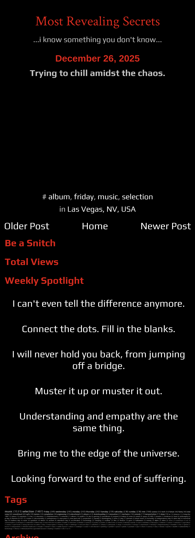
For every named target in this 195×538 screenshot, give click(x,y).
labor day (176, 518)
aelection (178, 522)
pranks (103, 522)
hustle (65, 522)
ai (169, 514)
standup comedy (129, 522)
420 (151, 516)
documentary (39, 518)
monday (76, 511)
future (171, 512)
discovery (39, 516)
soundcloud (17, 514)
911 (21, 518)
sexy (156, 526)
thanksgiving (106, 518)
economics (127, 524)
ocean (86, 526)
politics (82, 516)
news (131, 516)
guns (130, 520)
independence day (163, 518)
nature (71, 526)
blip (43, 524)
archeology (87, 520)
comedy (137, 514)
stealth (175, 526)
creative (107, 520)
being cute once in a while (31, 524)
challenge (73, 524)
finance (122, 520)
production (87, 518)
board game (52, 524)
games (186, 524)
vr (67, 528)
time (116, 518)
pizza (118, 526)
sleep (162, 514)
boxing (60, 524)
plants (124, 526)
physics (87, 514)
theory (17, 528)
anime (9, 524)
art (187, 520)
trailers (57, 528)
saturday (118, 511)
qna (137, 526)
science (154, 512)
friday (84, 196)
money (148, 520)
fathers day (38, 522)
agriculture (186, 522)
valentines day (62, 520)
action (170, 522)
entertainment (52, 516)
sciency (150, 526)
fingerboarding (163, 524)
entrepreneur (52, 518)
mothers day (15, 520)
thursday (90, 511)
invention (23, 516)
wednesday (61, 511)
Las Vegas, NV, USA (101, 208)
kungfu (40, 526)
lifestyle (81, 522)
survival (51, 520)
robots (138, 516)
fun (180, 524)
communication (10, 522)
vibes (164, 520)
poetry (96, 522)
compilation (48, 514)
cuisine (28, 518)
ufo (63, 528)
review (120, 522)
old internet (94, 526)
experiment (144, 524)
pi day (7, 518)
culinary (103, 524)
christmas (167, 516)
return (143, 526)
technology (8, 528)
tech (163, 512)
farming (153, 524)
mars (53, 526)
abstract (162, 522)
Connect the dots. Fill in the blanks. (98, 328)
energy (135, 524)
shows (162, 526)
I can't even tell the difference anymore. (98, 303)
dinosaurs (20, 522)
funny (180, 512)
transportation (150, 514)
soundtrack (106, 516)
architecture (179, 520)
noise (25, 520)
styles (157, 520)
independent (16, 526)
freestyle (174, 524)
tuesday (104, 511)
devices (176, 514)
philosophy (184, 516)
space (145, 516)
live (31, 516)
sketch (42, 520)
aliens (171, 520)
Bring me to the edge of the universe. (99, 453)
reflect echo (111, 522)
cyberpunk (111, 524)
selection (137, 196)
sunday (132, 511)
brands (158, 516)
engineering (61, 514)
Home (95, 225)
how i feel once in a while (53, 522)
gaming (96, 516)
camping (98, 520)
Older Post (26, 225)
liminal (47, 526)
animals (129, 518)
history (123, 516)
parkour (88, 522)
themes (15, 518)
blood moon (139, 518)
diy (90, 516)
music (108, 196)
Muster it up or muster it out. (98, 390)
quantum (33, 520)
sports (168, 526)
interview (73, 522)
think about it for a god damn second (34, 528)
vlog (121, 518)
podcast (131, 526)
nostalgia (79, 526)
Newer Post (165, 225)
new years (63, 518)
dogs (119, 524)
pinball (111, 526)
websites (146, 522)
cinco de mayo (84, 524)
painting (104, 526)
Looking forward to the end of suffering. (98, 478)
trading (50, 528)
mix (143, 511)
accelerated (75, 520)
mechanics (126, 514)
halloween (139, 520)
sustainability (184, 526)
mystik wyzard (62, 526)
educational (75, 514)
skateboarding (99, 514)
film (115, 520)
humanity (150, 518)
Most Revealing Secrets (97, 21)
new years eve (75, 518)
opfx (28, 514)
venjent (115, 516)
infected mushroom (29, 526)
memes (37, 514)
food (175, 516)
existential (29, 522)
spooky (96, 518)
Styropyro (154, 522)
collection (94, 524)
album (59, 196)
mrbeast (64, 516)
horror (7, 526)
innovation (113, 514)
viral (139, 522)
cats (66, 524)
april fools (16, 524)
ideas (14, 516)
